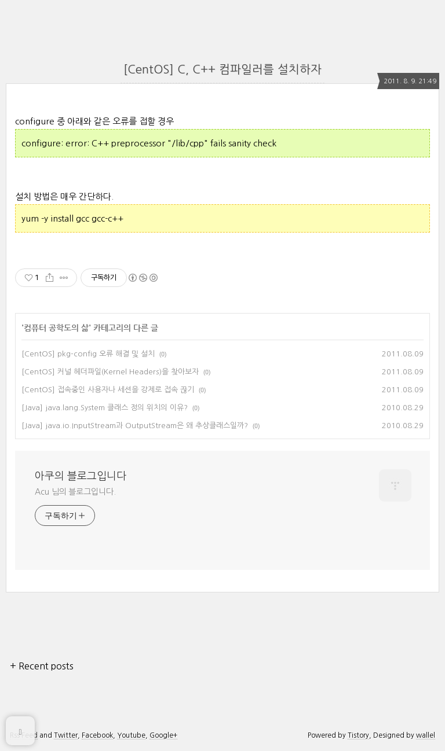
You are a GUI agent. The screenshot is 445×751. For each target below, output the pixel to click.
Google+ (163, 735)
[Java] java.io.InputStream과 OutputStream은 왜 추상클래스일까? (134, 425)
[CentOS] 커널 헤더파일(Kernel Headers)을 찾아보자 (110, 372)
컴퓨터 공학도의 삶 (56, 328)
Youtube (131, 735)
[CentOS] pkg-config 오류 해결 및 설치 (88, 354)
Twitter (66, 735)
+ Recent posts (42, 666)
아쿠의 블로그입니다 (80, 476)
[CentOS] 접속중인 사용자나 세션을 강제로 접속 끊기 (107, 389)
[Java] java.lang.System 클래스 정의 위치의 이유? (104, 407)
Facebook (97, 735)
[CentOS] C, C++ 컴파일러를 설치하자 (222, 69)
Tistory (358, 735)
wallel (425, 735)
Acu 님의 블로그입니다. (75, 492)
